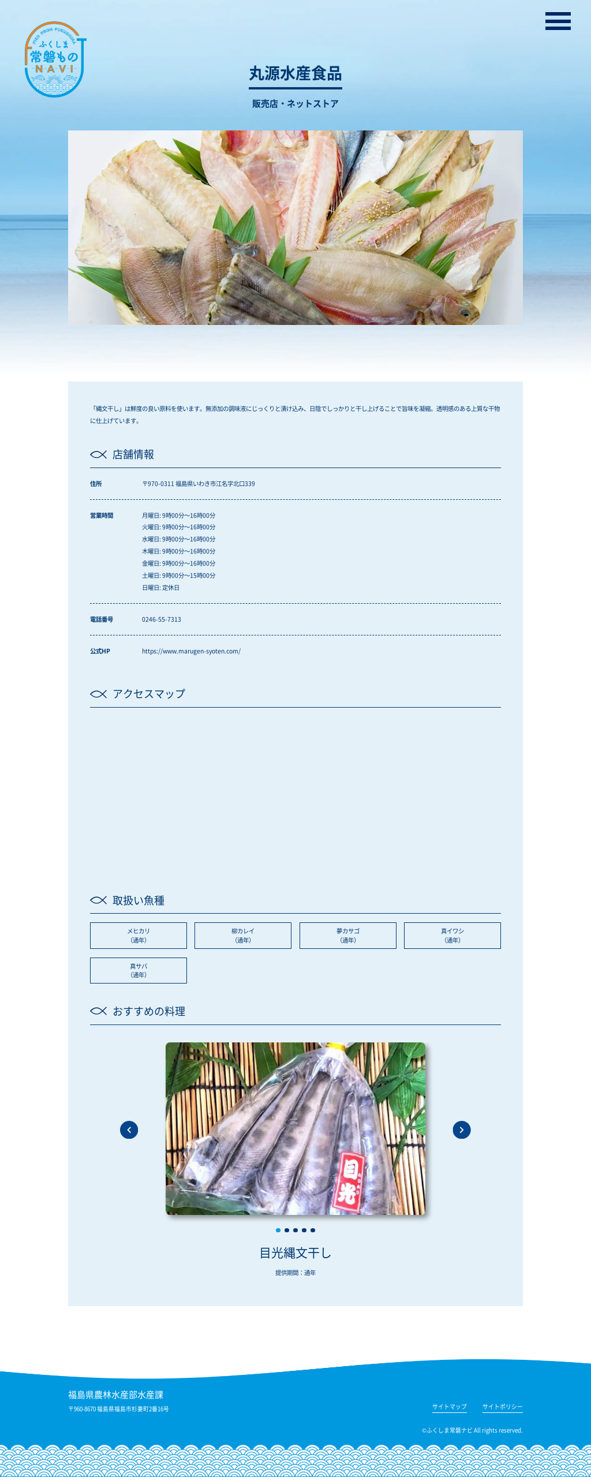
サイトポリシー (502, 1407)
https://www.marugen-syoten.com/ (191, 650)
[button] (278, 1230)
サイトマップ (449, 1407)
